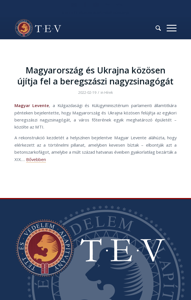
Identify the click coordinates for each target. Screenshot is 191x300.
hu (108, 4)
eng (119, 4)
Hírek (108, 92)
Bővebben (36, 159)
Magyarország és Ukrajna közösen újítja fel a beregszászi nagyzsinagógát (95, 75)
